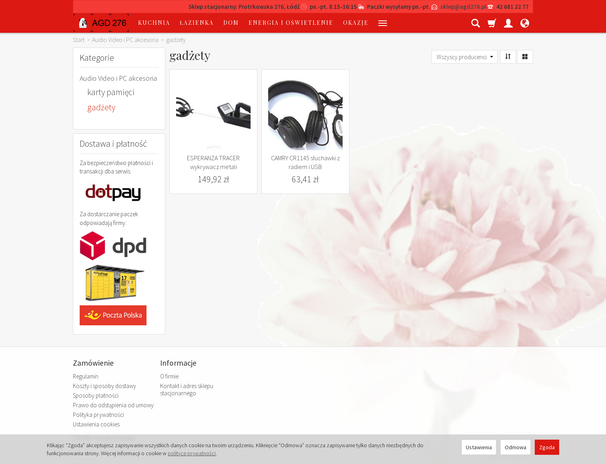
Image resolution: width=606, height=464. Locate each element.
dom (231, 22)
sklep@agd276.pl (463, 6)
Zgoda (547, 447)
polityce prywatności (192, 453)
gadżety (101, 107)
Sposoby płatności (95, 395)
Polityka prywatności (98, 414)
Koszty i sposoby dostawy (104, 386)
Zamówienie (93, 363)
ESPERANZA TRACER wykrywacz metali (213, 162)
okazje (356, 22)
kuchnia (154, 22)
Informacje (178, 363)
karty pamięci (110, 92)
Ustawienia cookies (96, 424)
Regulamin (85, 376)
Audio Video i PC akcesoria (118, 78)
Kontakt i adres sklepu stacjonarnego (186, 389)
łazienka (197, 22)
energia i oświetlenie (291, 22)
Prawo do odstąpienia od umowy (113, 405)
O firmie (169, 376)
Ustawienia (479, 447)
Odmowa (515, 447)
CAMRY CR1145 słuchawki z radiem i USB (305, 162)
